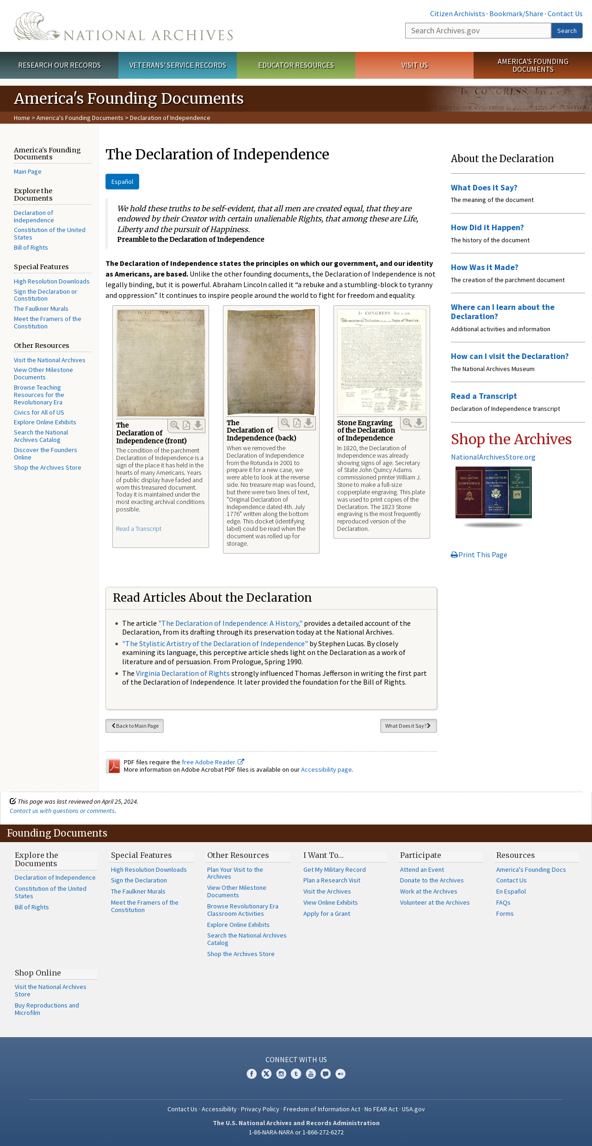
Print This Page (479, 554)
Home (22, 117)
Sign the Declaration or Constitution (45, 295)
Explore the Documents (36, 859)
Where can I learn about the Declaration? (503, 311)
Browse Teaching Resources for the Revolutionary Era (39, 394)
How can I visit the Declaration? (510, 356)
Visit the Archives (327, 891)
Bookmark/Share (516, 13)
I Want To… (323, 855)
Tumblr (296, 1073)
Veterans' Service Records (178, 64)
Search (567, 30)
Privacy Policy (260, 1109)
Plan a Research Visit (331, 880)
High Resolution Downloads (52, 281)
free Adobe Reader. (213, 762)
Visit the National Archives (50, 360)
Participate (420, 855)
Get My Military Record (334, 869)
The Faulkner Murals (41, 308)
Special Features (141, 855)
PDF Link (186, 425)
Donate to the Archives (432, 880)
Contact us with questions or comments (62, 810)
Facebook (251, 1073)
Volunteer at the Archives (435, 902)
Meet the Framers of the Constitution (47, 322)
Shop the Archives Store (47, 467)
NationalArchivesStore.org (493, 456)
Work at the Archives (428, 891)
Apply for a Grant (326, 913)
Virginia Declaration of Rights (183, 673)
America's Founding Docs (531, 869)
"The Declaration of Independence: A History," (230, 623)
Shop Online (38, 972)
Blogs (325, 1073)
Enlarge (174, 425)
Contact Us (565, 13)
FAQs (503, 902)
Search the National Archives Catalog (41, 436)
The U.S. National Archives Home (123, 26)
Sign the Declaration (139, 880)
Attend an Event (422, 869)
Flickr (340, 1073)
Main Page (28, 171)
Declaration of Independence (34, 216)
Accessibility (219, 1109)
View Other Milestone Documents (43, 373)
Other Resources (238, 855)
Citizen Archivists (457, 13)
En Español (511, 891)
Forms (505, 913)
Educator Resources (296, 64)
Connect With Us (296, 1059)
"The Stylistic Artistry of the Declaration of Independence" (215, 643)
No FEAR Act (381, 1109)
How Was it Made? (484, 267)
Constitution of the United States (50, 233)
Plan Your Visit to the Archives (235, 873)
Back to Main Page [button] (135, 725)
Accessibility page (326, 769)
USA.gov (413, 1109)
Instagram (281, 1073)
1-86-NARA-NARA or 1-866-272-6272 (296, 1132)
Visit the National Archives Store (50, 990)
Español (122, 181)
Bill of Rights (31, 247)
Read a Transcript (138, 528)
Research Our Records (59, 64)
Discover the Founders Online (45, 453)
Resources (515, 855)
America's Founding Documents (533, 65)
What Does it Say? (408, 725)
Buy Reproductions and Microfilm (47, 1009)
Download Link (198, 425)
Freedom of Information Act (322, 1109)
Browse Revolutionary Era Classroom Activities (242, 910)
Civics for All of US (39, 412)
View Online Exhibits (330, 902)
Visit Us (414, 64)
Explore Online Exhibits (45, 422)
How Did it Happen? (487, 227)
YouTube (310, 1073)
